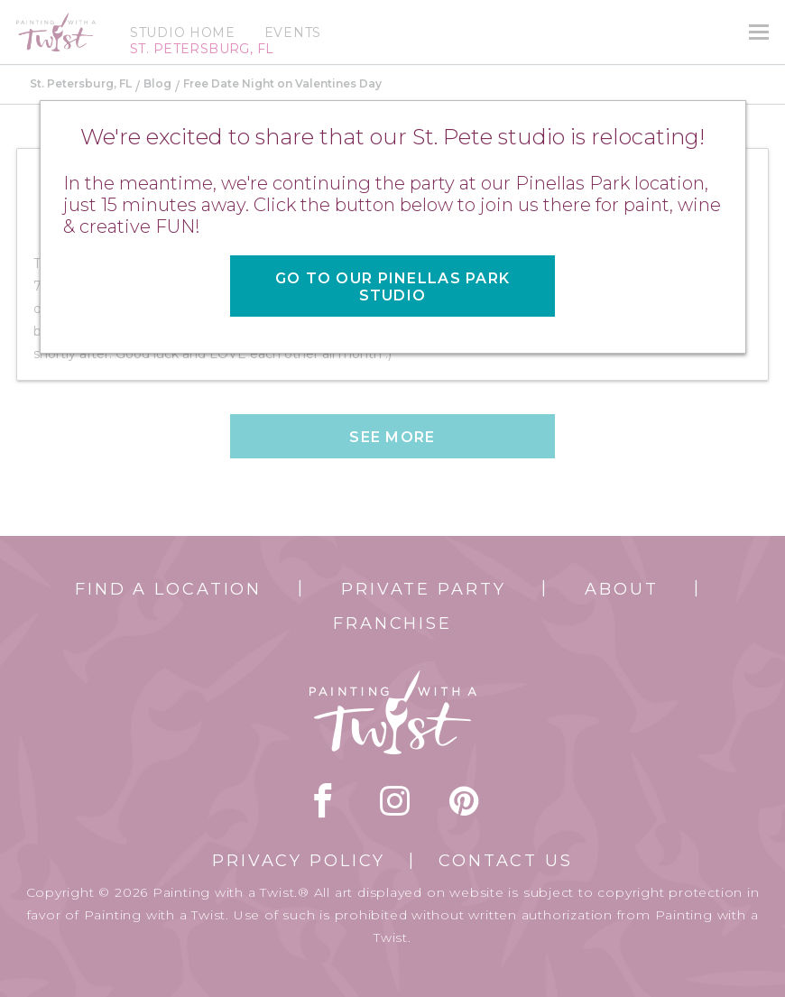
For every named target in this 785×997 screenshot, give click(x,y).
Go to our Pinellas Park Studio (392, 287)
